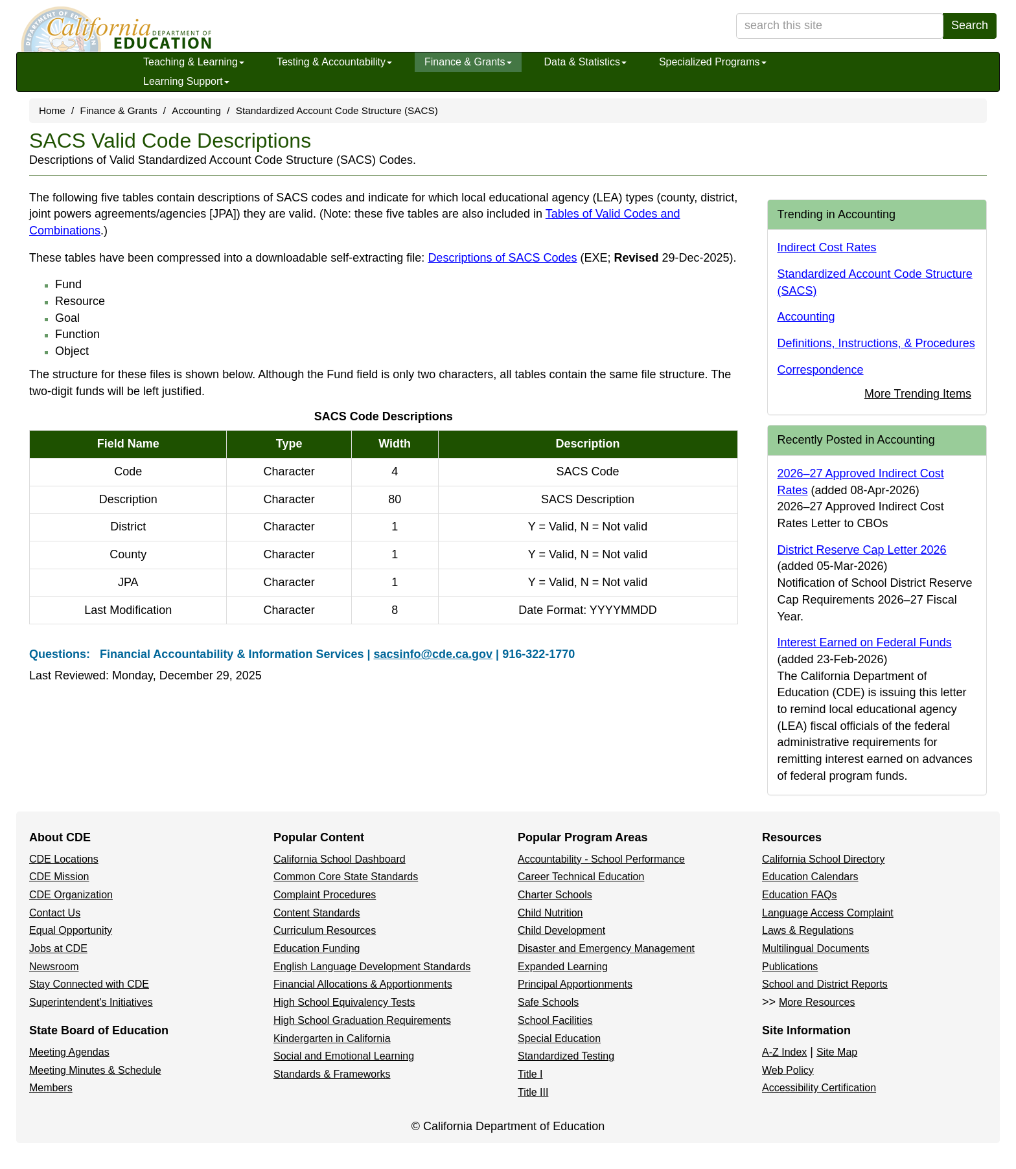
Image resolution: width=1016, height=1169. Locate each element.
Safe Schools (548, 1002)
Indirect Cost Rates (827, 247)
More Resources (817, 1002)
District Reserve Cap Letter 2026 (862, 549)
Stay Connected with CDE (89, 984)
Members (51, 1087)
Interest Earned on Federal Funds (865, 642)
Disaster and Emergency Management (606, 948)
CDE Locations (63, 859)
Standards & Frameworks (332, 1074)
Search (969, 25)
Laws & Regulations (807, 930)
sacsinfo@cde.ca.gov (432, 654)
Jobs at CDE (58, 948)
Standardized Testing (566, 1055)
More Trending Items (917, 393)
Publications (790, 966)
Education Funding (316, 948)
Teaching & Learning (193, 61)
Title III (533, 1092)
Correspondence (821, 369)
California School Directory (823, 859)
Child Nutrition (550, 912)
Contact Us (54, 912)
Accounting (196, 110)
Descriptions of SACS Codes (580, 257)
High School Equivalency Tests (344, 1002)
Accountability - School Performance (601, 859)
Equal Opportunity (70, 930)
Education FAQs (799, 894)
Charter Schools (555, 894)
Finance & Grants (468, 61)
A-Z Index (784, 1052)
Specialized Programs (713, 61)
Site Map (836, 1052)
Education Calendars (810, 876)
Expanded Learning (563, 966)
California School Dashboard (339, 859)
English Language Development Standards (371, 966)
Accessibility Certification (819, 1087)
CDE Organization (71, 894)
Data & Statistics (585, 61)
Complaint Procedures (324, 894)
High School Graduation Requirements (362, 1020)
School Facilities (555, 1020)
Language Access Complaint (828, 912)
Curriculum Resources (324, 930)
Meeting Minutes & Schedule (95, 1070)
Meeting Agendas (69, 1052)
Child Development (561, 930)
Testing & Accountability (334, 61)
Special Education (559, 1038)
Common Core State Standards (345, 876)
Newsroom (53, 966)
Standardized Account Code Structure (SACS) (337, 110)
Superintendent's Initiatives (91, 1002)
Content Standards (316, 912)
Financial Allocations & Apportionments (362, 984)
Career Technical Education (581, 876)
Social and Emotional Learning (343, 1055)
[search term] (839, 26)
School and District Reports (825, 984)
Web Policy (788, 1070)
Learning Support (186, 81)
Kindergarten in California (332, 1038)
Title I (530, 1074)
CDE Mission (59, 876)
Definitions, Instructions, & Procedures (876, 343)
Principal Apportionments (575, 984)
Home (52, 110)
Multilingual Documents (815, 948)
